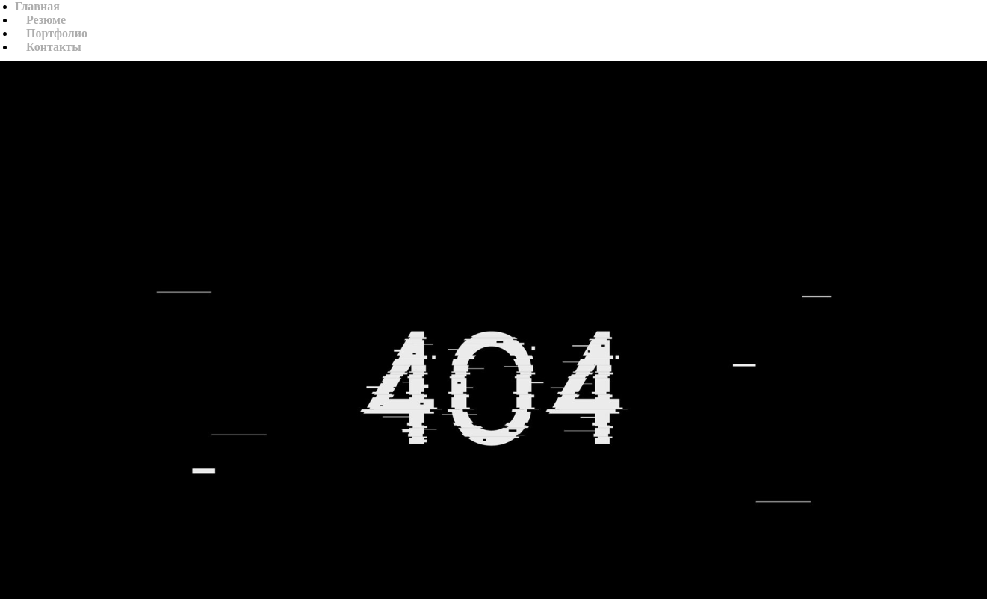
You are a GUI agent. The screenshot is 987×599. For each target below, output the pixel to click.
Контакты (53, 46)
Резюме (46, 19)
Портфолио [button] (56, 33)
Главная (37, 6)
